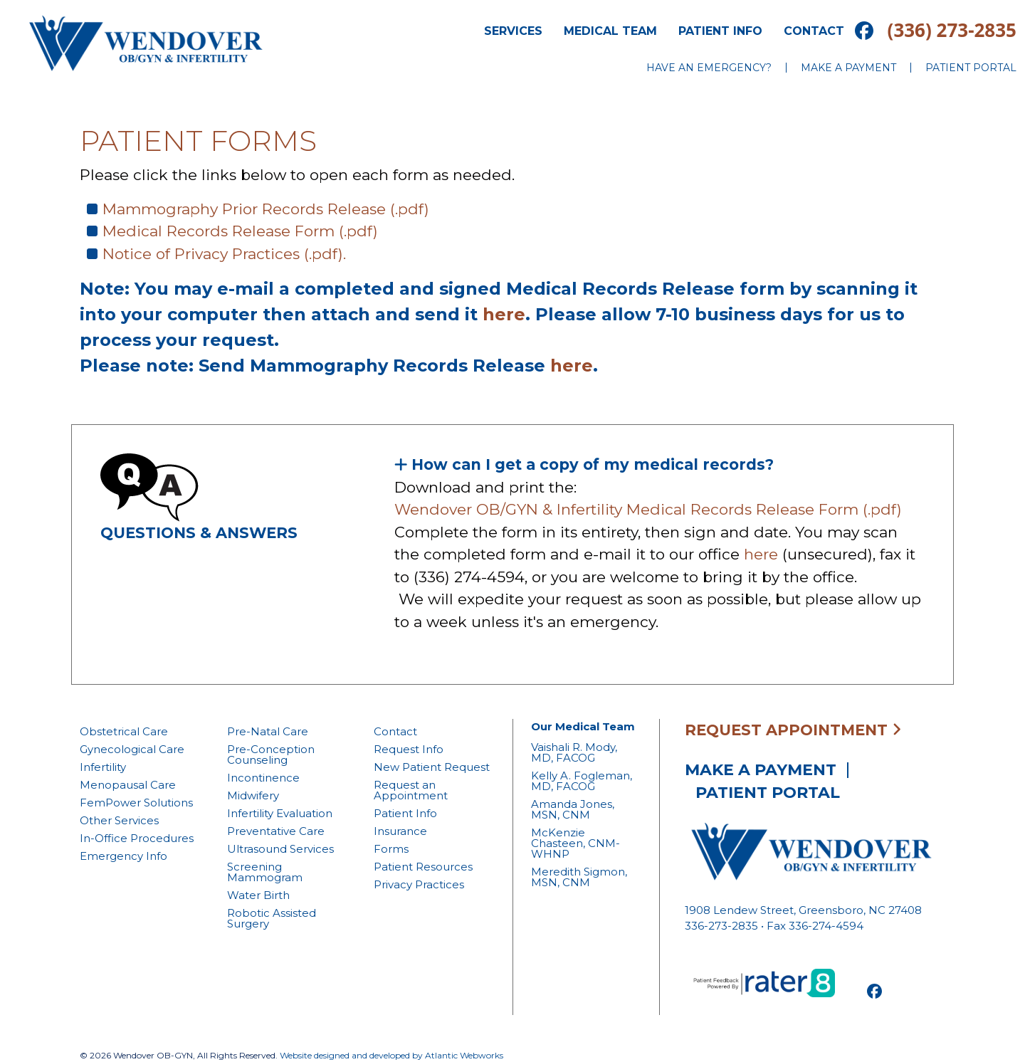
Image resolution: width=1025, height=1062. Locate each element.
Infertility (103, 767)
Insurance (400, 831)
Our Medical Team (583, 726)
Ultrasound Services (280, 848)
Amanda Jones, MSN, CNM (572, 809)
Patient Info (720, 31)
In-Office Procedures (137, 838)
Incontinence (263, 777)
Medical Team (610, 31)
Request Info (408, 749)
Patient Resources (423, 866)
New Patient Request (432, 767)
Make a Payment (848, 68)
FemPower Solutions (136, 802)
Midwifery (253, 795)
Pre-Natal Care (267, 731)
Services (513, 31)
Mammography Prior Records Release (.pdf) (265, 209)
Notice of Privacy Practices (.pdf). (224, 254)
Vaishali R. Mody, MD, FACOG (574, 752)
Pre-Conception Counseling (271, 754)
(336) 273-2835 (952, 30)
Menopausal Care (128, 784)
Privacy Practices (419, 884)
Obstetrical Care (124, 731)
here (504, 314)
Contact (814, 31)
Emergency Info (123, 856)
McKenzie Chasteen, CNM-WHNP (575, 843)
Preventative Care (276, 831)
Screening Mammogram (265, 872)
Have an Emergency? (709, 68)
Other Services (119, 820)
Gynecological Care (132, 749)
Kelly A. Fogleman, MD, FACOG (581, 781)
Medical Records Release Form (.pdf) (240, 231)
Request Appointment (793, 730)
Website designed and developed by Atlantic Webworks (391, 1055)
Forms (391, 848)
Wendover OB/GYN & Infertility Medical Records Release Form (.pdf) (650, 509)
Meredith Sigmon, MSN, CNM (579, 877)
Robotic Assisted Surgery (271, 918)
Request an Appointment (411, 790)
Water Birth (258, 895)
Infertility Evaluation (279, 813)
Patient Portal (970, 68)
